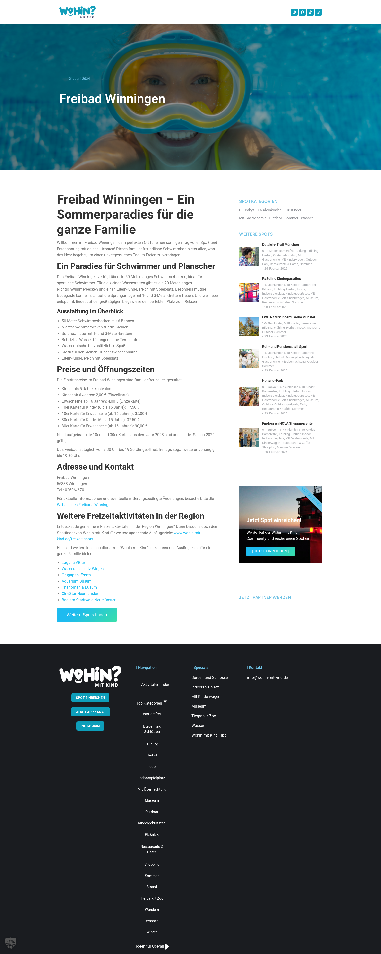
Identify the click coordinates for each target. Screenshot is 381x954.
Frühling (312, 251)
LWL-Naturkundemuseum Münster (288, 317)
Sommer (306, 264)
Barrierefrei (286, 251)
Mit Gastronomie (297, 438)
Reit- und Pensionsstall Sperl (284, 347)
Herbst (266, 255)
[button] (10, 943)
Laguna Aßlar (73, 562)
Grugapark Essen (76, 575)
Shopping (268, 447)
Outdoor (311, 259)
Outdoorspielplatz (286, 404)
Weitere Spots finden (87, 614)
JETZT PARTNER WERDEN (265, 597)
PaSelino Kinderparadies (281, 279)
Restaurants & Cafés (284, 264)
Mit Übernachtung (293, 361)
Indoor (301, 289)
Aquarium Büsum (77, 581)
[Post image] (249, 256)
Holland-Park (272, 381)
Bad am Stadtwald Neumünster (88, 600)
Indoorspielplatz (273, 293)
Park (265, 264)
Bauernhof (308, 353)
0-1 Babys (269, 387)
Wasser (294, 447)
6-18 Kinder (269, 251)
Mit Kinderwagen (292, 259)
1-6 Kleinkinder (272, 285)
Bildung (301, 251)
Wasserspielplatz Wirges (83, 569)
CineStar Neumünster (80, 593)
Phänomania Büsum (79, 587)
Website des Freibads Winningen (85, 504)
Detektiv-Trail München (280, 245)
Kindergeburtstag (284, 255)
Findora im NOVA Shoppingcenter (288, 423)
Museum (312, 298)
